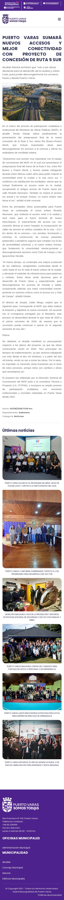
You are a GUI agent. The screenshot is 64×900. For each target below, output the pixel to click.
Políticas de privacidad (50, 895)
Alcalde (6, 862)
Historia (6, 873)
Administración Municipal (16, 847)
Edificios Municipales (13, 878)
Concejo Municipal (12, 867)
